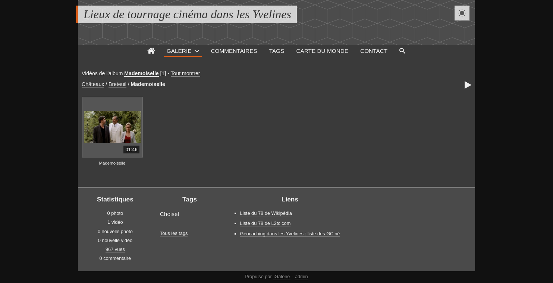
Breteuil (117, 84)
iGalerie (281, 276)
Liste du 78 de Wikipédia (266, 213)
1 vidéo (115, 222)
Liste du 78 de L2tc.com (265, 223)
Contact (373, 51)
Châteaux (93, 84)
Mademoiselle (141, 73)
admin (301, 276)
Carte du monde (322, 51)
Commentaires (234, 51)
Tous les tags (174, 233)
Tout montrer (185, 73)
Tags (277, 51)
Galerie (179, 51)
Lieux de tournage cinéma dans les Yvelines (187, 14)
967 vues (115, 249)
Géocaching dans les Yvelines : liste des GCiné (290, 233)
